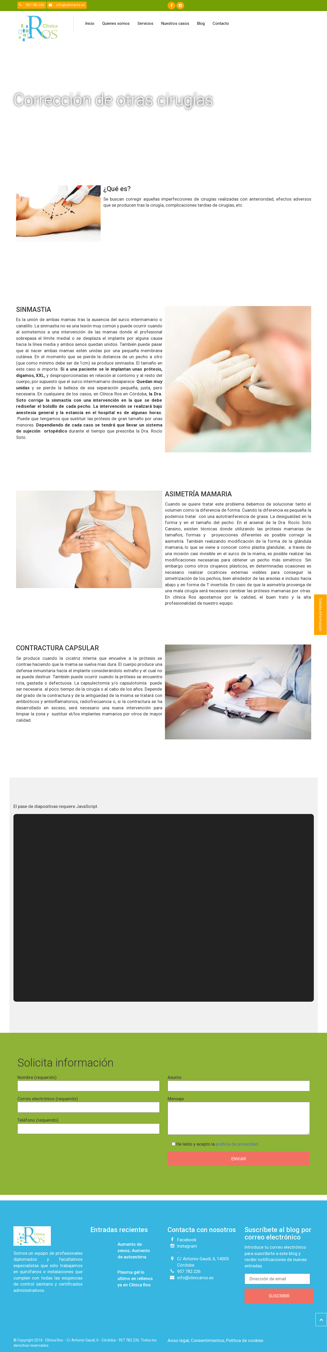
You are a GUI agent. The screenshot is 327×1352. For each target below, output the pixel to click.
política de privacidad (237, 1144)
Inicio (89, 23)
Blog (201, 23)
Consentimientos (207, 1340)
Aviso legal (178, 1340)
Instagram (187, 1246)
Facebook (186, 1239)
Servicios (145, 23)
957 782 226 (31, 5)
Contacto (221, 23)
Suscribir (279, 1295)
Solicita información (320, 614)
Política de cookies (244, 1340)
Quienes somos (116, 23)
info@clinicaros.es (67, 5)
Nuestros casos (175, 23)
